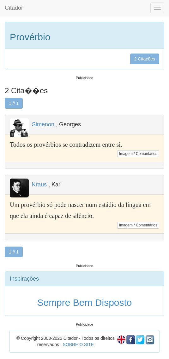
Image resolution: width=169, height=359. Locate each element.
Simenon (43, 124)
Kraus (39, 184)
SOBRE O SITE (78, 344)
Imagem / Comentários (138, 153)
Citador (14, 8)
